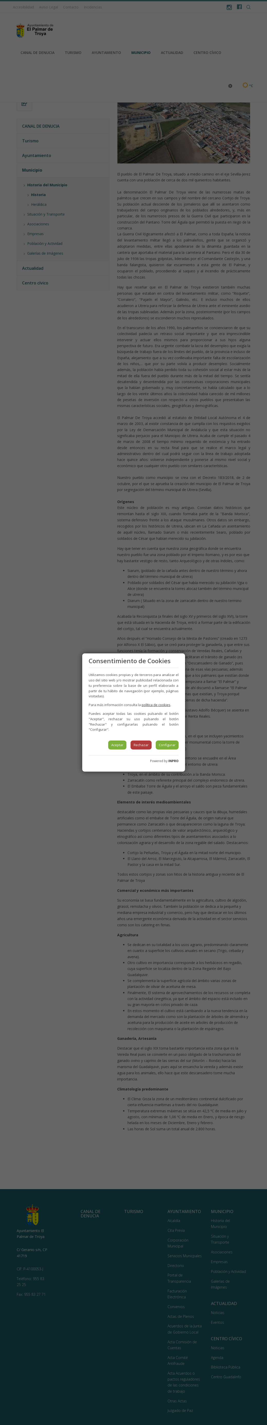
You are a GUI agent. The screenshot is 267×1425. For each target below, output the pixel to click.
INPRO (173, 761)
